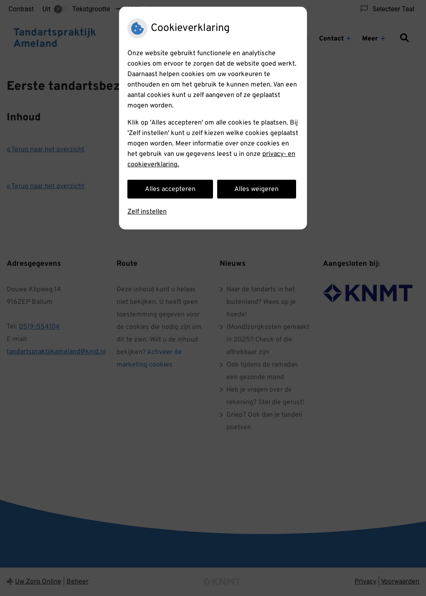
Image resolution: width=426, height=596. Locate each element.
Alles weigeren (256, 189)
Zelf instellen (147, 212)
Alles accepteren (170, 189)
